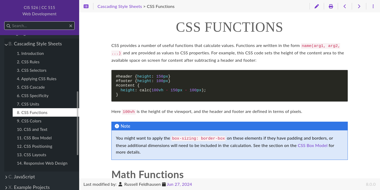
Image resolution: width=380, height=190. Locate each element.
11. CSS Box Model (34, 137)
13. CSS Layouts (31, 154)
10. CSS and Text (32, 129)
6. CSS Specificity (33, 95)
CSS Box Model (312, 143)
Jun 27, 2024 (179, 184)
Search (4, 21)
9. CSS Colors (29, 120)
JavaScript (21, 176)
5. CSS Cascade (31, 87)
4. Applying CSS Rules (36, 78)
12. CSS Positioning (34, 146)
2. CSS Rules (28, 61)
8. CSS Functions (32, 112)
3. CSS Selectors (31, 70)
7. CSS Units (28, 104)
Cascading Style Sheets (35, 43)
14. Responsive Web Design (42, 163)
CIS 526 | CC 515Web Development (39, 10)
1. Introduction (30, 53)
